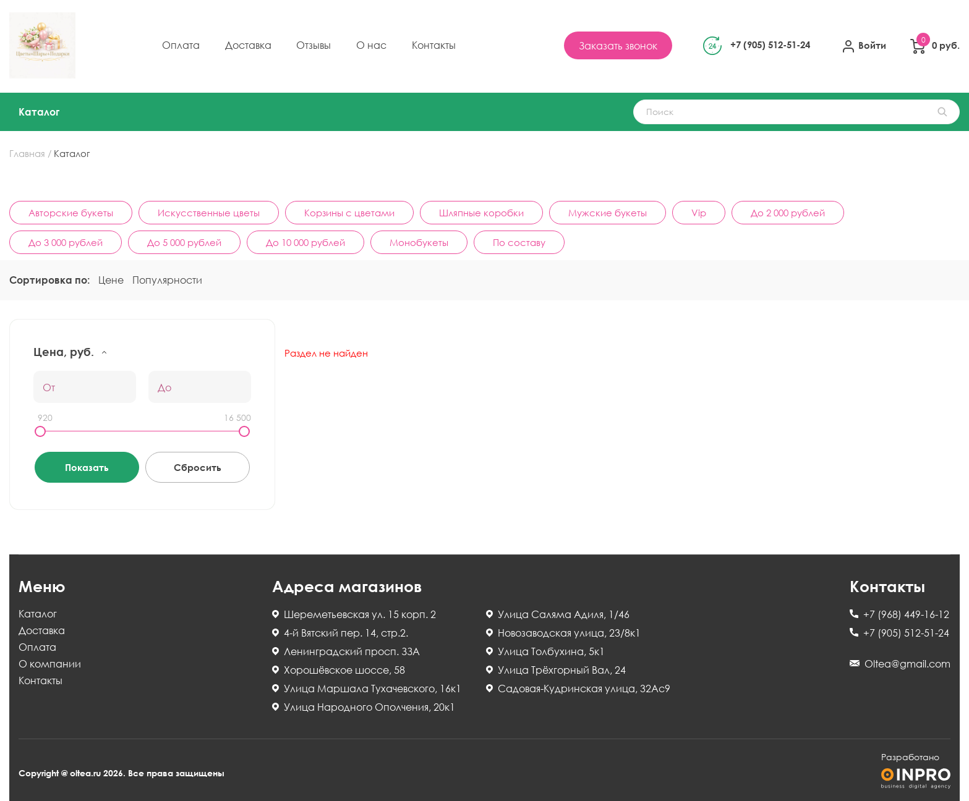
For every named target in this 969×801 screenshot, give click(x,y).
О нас (371, 45)
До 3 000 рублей (65, 242)
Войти (863, 46)
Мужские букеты (607, 212)
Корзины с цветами (349, 212)
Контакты (434, 45)
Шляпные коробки (481, 212)
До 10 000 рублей (305, 242)
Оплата (181, 45)
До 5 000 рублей (184, 242)
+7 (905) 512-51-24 (770, 44)
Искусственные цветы (209, 212)
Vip (698, 212)
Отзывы (313, 45)
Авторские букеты (70, 212)
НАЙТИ (942, 112)
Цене (111, 280)
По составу (519, 242)
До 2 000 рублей (788, 212)
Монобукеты (419, 242)
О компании (50, 664)
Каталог (39, 112)
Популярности (167, 280)
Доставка (248, 45)
